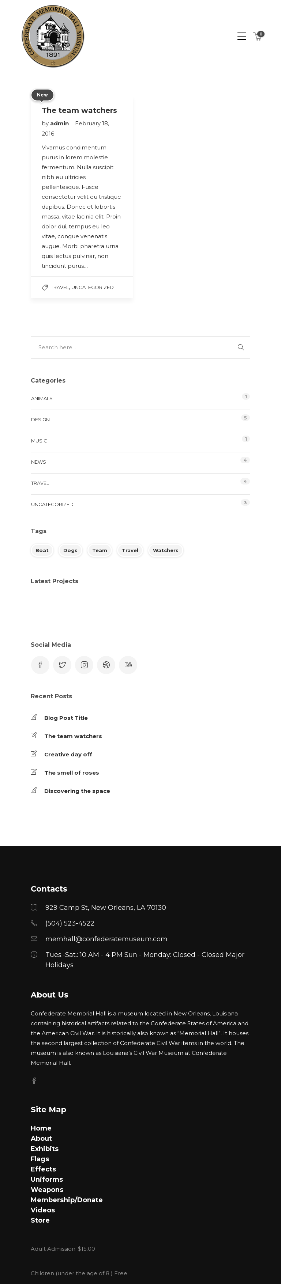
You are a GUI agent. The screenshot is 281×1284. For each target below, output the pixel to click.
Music (39, 441)
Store (40, 1220)
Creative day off (68, 754)
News (38, 462)
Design (40, 419)
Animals (42, 398)
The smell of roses (71, 772)
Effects (43, 1169)
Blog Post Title (66, 717)
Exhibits (45, 1149)
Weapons (47, 1190)
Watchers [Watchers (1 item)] (166, 550)
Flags (40, 1159)
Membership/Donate (67, 1200)
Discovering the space (77, 790)
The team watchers (73, 736)
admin (60, 123)
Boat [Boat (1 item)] (42, 550)
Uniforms (47, 1179)
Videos (43, 1210)
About (41, 1139)
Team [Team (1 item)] (99, 550)
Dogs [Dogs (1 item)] (70, 550)
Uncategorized (92, 287)
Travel (60, 287)
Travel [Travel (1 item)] (130, 550)
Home (41, 1128)
